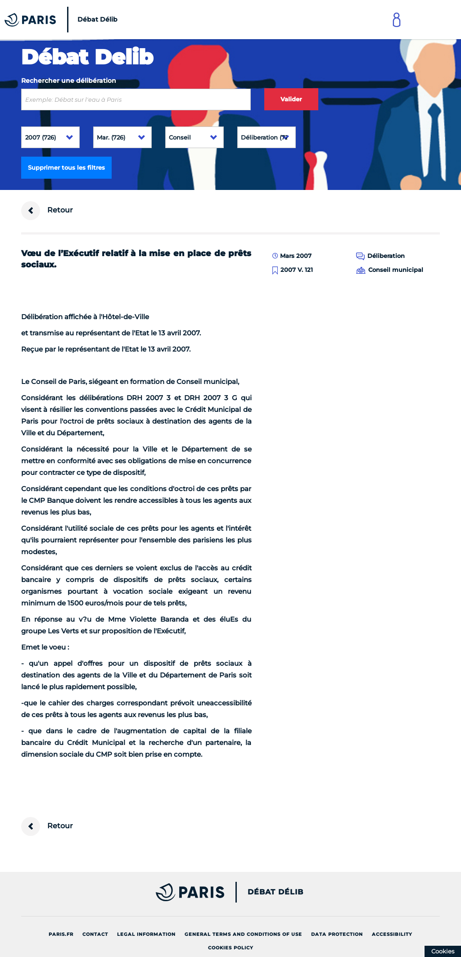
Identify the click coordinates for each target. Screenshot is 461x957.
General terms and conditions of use (243, 934)
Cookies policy (230, 948)
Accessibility (392, 934)
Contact (95, 934)
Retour (47, 210)
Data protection (337, 934)
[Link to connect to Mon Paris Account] (397, 19)
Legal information (146, 934)
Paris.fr (61, 934)
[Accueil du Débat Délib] (63, 19)
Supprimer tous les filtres (66, 167)
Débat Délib (275, 892)
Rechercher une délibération (68, 80)
